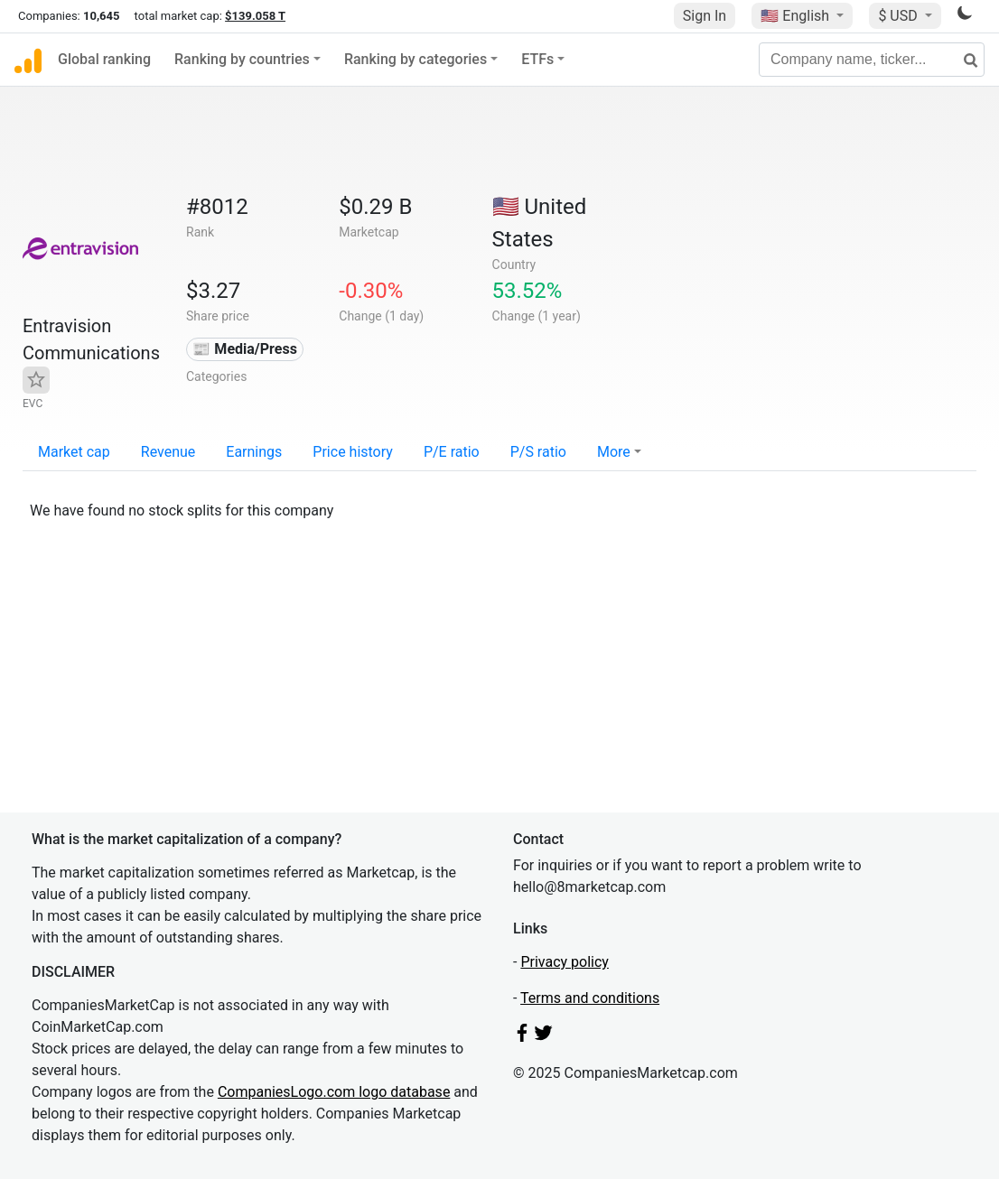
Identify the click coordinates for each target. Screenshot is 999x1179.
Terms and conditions (589, 998)
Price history (353, 451)
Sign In (704, 15)
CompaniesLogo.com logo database (334, 1091)
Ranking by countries (242, 59)
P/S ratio (538, 451)
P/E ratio (452, 451)
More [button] (613, 451)
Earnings (254, 451)
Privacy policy (564, 961)
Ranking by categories (415, 59)
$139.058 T (255, 16)
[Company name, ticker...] (872, 59)
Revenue (168, 451)
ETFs (537, 59)
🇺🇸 (797, 15)
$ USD (899, 15)
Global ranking (104, 59)
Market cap (74, 451)
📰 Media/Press (244, 348)
